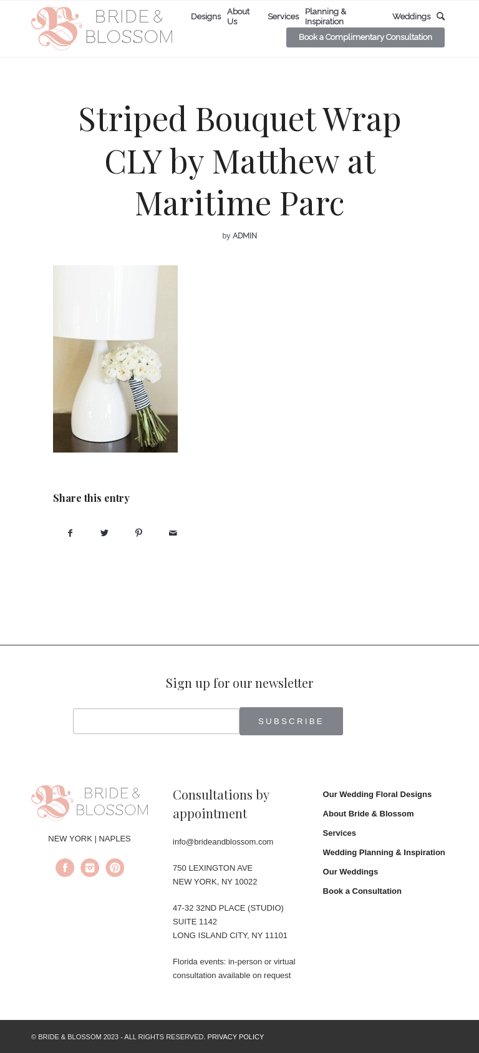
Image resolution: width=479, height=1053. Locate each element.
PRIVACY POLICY (236, 1037)
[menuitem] (206, 17)
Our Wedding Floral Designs (377, 794)
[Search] (440, 16)
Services (340, 833)
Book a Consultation (362, 891)
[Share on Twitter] (104, 533)
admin (245, 236)
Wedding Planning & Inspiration (384, 852)
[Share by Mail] (173, 533)
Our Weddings (351, 871)
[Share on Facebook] (70, 533)
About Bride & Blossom (368, 813)
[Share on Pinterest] (139, 533)
